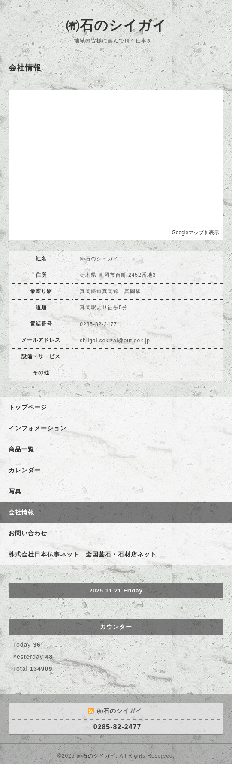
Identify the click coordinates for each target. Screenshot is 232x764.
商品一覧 (21, 449)
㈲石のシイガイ (116, 25)
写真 (15, 491)
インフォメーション (37, 428)
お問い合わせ (28, 533)
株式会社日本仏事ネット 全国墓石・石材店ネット (83, 554)
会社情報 (21, 512)
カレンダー (25, 470)
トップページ (28, 407)
